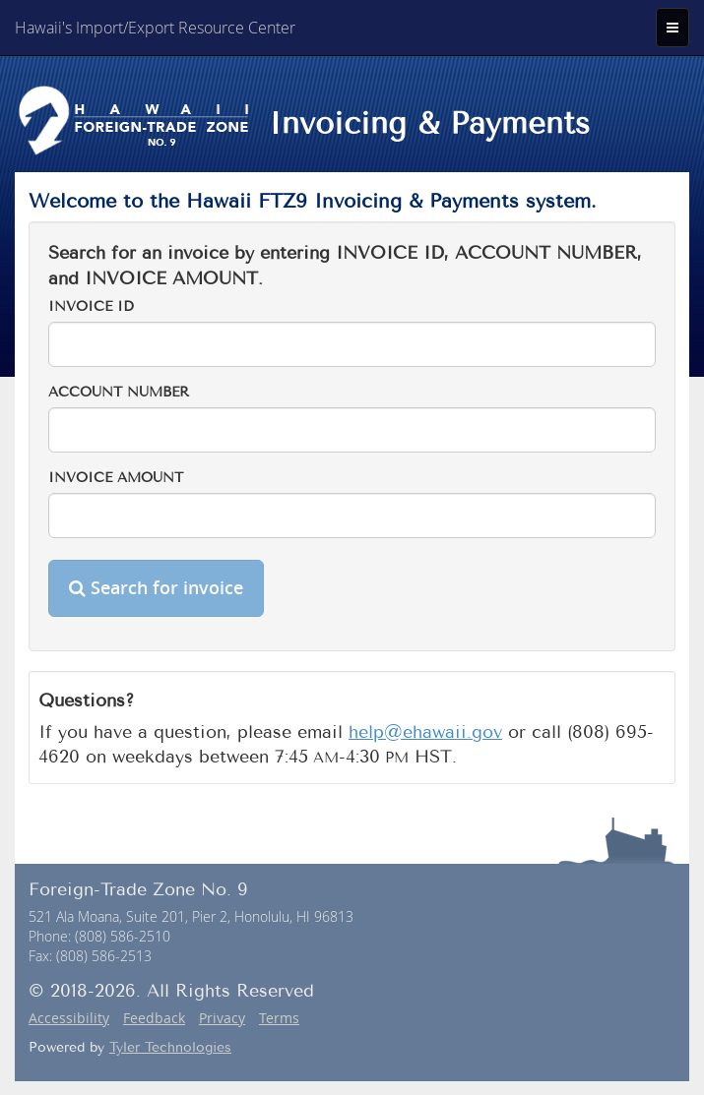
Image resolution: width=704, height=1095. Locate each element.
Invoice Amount (115, 477)
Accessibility (69, 1017)
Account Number (118, 392)
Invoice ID (91, 306)
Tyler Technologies (170, 1047)
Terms (279, 1017)
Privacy (222, 1017)
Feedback (154, 1017)
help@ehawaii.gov (425, 732)
